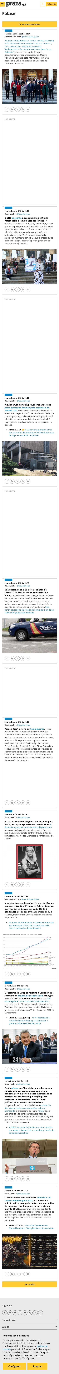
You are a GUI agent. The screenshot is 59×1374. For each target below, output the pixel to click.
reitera (41, 1110)
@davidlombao (23, 214)
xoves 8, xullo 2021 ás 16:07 (16, 1190)
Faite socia (51, 4)
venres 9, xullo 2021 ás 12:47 (17, 583)
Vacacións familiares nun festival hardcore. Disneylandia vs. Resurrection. (31, 1227)
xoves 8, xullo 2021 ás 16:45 (16, 1081)
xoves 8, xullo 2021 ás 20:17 (16, 896)
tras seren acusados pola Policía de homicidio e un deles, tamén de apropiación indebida (29, 609)
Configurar (14, 1366)
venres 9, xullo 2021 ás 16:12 (17, 398)
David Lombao (11, 214)
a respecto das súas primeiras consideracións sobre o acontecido (28, 1108)
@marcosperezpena (30, 36)
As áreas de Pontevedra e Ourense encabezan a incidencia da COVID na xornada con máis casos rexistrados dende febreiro (31, 925)
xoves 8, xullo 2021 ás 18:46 (16, 986)
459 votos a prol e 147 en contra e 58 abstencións (28, 1000)
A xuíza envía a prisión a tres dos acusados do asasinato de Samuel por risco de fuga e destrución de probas (31, 432)
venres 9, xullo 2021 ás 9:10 (16, 814)
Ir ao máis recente (29, 24)
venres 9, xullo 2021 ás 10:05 (17, 722)
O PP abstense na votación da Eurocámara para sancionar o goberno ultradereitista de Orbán (29, 1020)
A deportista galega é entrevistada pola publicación (28, 826)
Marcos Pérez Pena (13, 36)
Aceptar (37, 1366)
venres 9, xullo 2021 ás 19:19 (17, 211)
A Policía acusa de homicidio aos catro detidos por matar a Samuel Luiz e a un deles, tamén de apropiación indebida (31, 1130)
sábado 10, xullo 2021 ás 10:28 (17, 34)
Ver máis (29, 1284)
